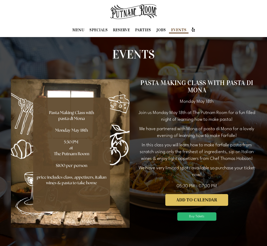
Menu (78, 30)
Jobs (161, 30)
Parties (143, 30)
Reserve (121, 30)
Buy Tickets (196, 216)
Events (178, 30)
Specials (98, 30)
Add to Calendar (196, 200)
